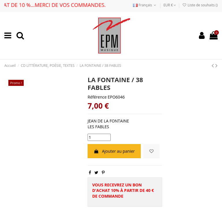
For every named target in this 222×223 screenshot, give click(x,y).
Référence (97, 97)
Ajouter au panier (114, 151)
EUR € (169, 5)
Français (145, 5)
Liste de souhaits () (200, 5)
